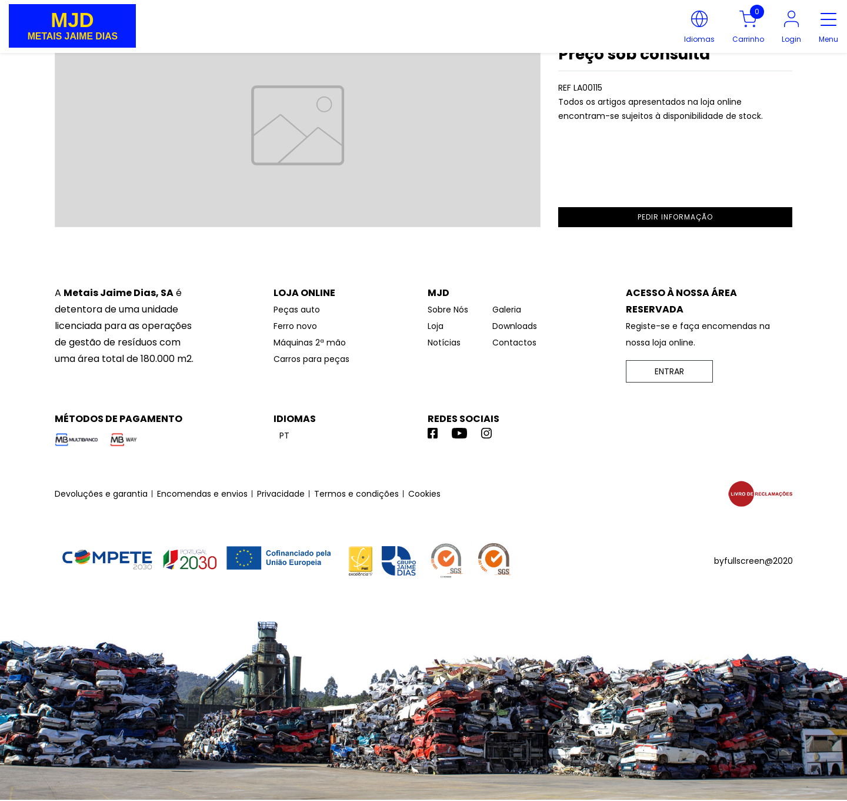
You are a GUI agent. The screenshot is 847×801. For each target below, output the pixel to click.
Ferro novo (295, 326)
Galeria (506, 309)
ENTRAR (669, 371)
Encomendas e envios (202, 494)
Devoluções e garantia (101, 494)
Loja (435, 326)
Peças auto (297, 309)
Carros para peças (311, 359)
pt (284, 435)
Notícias (444, 342)
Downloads (514, 326)
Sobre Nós (448, 309)
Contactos (514, 342)
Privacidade (281, 494)
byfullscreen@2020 (753, 561)
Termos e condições (356, 494)
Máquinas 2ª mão (310, 342)
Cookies (424, 494)
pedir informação (675, 217)
